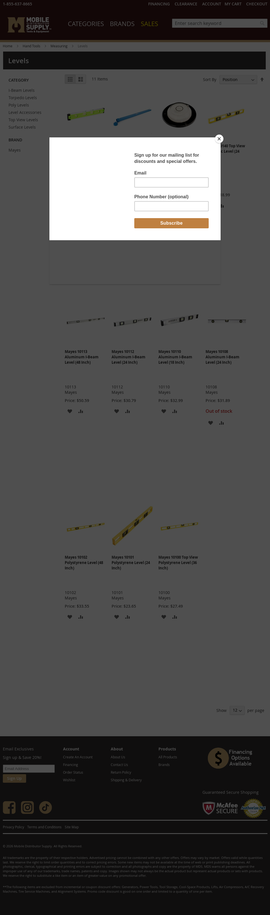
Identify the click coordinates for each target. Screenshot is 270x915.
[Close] (219, 139)
